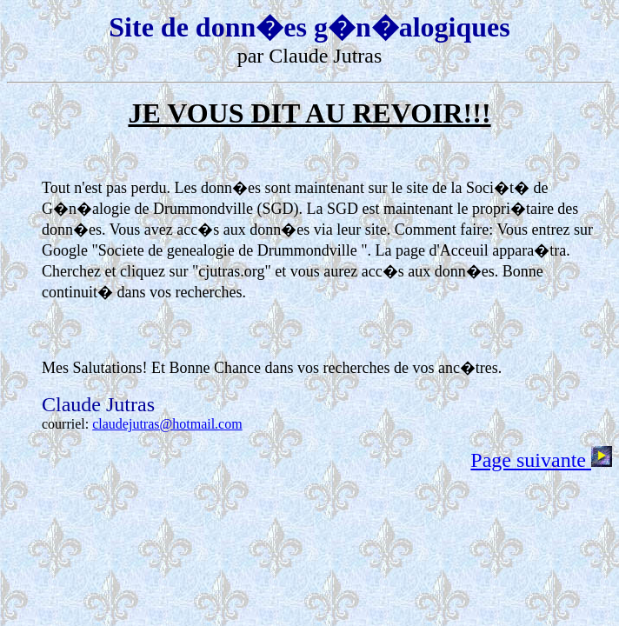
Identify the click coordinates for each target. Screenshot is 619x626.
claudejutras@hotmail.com (167, 423)
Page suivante (541, 460)
